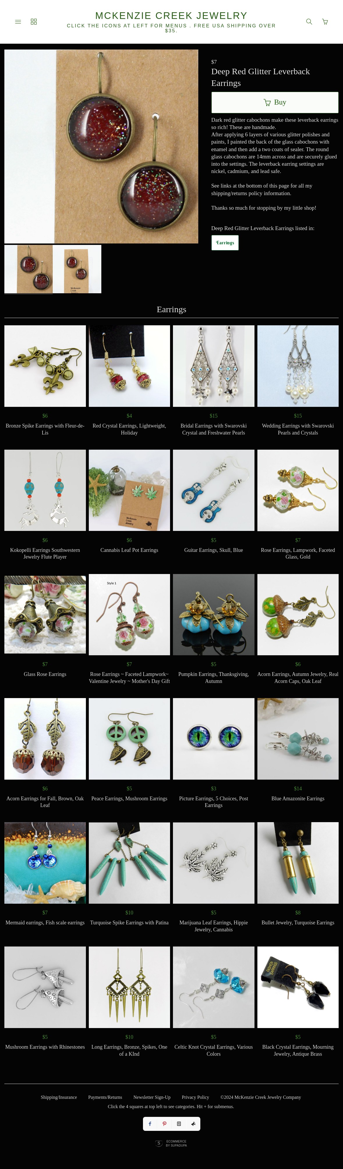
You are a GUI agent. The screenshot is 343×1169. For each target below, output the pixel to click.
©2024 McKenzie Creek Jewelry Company (260, 1097)
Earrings (225, 243)
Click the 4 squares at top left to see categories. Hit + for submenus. (171, 1106)
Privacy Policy (195, 1097)
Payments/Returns (105, 1097)
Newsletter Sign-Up (152, 1097)
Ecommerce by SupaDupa (176, 1143)
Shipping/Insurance (59, 1097)
